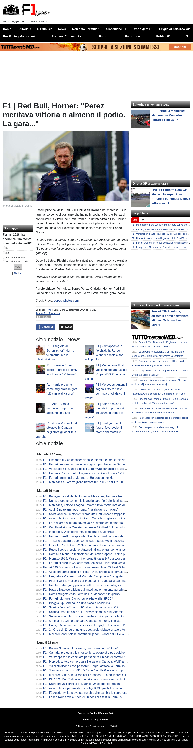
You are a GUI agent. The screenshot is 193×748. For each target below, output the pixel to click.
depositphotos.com (66, 300)
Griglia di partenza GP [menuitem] (174, 29)
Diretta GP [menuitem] (44, 29)
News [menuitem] (62, 29)
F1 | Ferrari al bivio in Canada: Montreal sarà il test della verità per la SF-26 (92, 563)
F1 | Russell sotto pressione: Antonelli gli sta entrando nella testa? (86, 549)
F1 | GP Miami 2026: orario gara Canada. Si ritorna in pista (82, 620)
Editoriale (139, 104)
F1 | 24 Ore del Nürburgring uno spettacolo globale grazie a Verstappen (90, 629)
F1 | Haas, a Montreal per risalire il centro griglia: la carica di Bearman (89, 625)
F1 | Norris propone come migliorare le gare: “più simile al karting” (62, 389)
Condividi (46, 327)
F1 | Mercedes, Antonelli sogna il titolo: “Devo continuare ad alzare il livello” (92, 505)
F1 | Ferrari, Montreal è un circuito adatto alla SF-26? (78, 598)
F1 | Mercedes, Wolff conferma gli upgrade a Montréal (78, 531)
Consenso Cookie (87, 713)
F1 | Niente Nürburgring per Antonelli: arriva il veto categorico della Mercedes (94, 585)
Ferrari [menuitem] (103, 36)
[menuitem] (187, 36)
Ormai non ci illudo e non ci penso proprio (17, 259)
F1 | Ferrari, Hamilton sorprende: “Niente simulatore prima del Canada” (89, 536)
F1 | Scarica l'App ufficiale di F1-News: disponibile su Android (83, 611)
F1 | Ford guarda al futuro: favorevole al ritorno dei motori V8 (109, 428)
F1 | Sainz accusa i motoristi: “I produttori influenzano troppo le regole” (89, 514)
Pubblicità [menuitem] (163, 36)
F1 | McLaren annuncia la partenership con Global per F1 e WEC (86, 634)
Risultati (18, 273)
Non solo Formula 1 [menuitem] (86, 29)
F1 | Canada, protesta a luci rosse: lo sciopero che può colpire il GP (87, 652)
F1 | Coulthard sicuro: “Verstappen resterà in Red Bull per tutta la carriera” (91, 527)
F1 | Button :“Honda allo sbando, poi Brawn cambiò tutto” (80, 648)
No (7, 252)
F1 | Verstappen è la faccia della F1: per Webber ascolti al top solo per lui (91, 468)
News (48, 309)
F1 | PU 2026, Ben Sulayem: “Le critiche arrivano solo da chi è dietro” (89, 679)
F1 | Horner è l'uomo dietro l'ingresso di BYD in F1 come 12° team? (61, 370)
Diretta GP (140, 183)
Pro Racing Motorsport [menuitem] (19, 36)
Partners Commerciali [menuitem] (67, 36)
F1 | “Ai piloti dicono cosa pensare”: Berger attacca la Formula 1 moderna (91, 666)
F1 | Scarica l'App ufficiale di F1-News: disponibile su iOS (80, 607)
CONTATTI (104, 719)
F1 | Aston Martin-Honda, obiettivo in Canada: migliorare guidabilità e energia (94, 518)
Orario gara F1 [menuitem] (143, 29)
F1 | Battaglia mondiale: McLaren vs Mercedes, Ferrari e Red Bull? (87, 496)
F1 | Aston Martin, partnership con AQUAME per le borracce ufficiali (87, 688)
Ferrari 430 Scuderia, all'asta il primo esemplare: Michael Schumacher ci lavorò (95, 567)
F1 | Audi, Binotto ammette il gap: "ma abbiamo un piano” (59, 408)
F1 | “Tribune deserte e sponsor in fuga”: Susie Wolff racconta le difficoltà (91, 540)
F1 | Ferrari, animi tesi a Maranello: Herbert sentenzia (78, 477)
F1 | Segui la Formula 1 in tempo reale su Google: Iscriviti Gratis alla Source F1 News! (100, 616)
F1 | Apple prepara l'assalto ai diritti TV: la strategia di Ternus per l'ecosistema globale (99, 571)
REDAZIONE (90, 719)
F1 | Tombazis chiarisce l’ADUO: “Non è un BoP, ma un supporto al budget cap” (95, 670)
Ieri (142, 220)
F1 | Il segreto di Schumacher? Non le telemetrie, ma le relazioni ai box (89, 459)
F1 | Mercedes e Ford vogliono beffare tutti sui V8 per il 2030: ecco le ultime (93, 482)
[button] (18, 267)
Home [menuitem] (7, 29)
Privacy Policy (107, 713)
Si (7, 247)
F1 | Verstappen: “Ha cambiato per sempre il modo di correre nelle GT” (89, 657)
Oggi (135, 220)
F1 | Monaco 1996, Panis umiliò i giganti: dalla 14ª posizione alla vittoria (90, 558)
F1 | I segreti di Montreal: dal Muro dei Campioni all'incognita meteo (87, 576)
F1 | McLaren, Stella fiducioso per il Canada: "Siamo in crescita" (85, 674)
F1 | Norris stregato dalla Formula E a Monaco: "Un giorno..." (83, 594)
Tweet (66, 327)
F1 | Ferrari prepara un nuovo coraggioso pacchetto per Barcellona (87, 464)
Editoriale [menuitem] (24, 29)
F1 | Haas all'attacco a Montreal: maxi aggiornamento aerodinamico (87, 589)
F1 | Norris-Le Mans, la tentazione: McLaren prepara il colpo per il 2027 (90, 554)
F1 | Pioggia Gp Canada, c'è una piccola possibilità (76, 603)
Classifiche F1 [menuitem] (116, 29)
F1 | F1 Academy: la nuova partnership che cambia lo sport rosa (85, 692)
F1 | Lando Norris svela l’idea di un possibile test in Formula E (84, 697)
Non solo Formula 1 (146, 305)
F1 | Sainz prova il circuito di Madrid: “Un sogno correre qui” (82, 683)
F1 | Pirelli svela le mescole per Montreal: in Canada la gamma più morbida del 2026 (98, 580)
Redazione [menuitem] (132, 36)
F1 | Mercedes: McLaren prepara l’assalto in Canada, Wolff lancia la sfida (91, 661)
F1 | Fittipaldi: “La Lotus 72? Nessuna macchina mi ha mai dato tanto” (89, 545)
